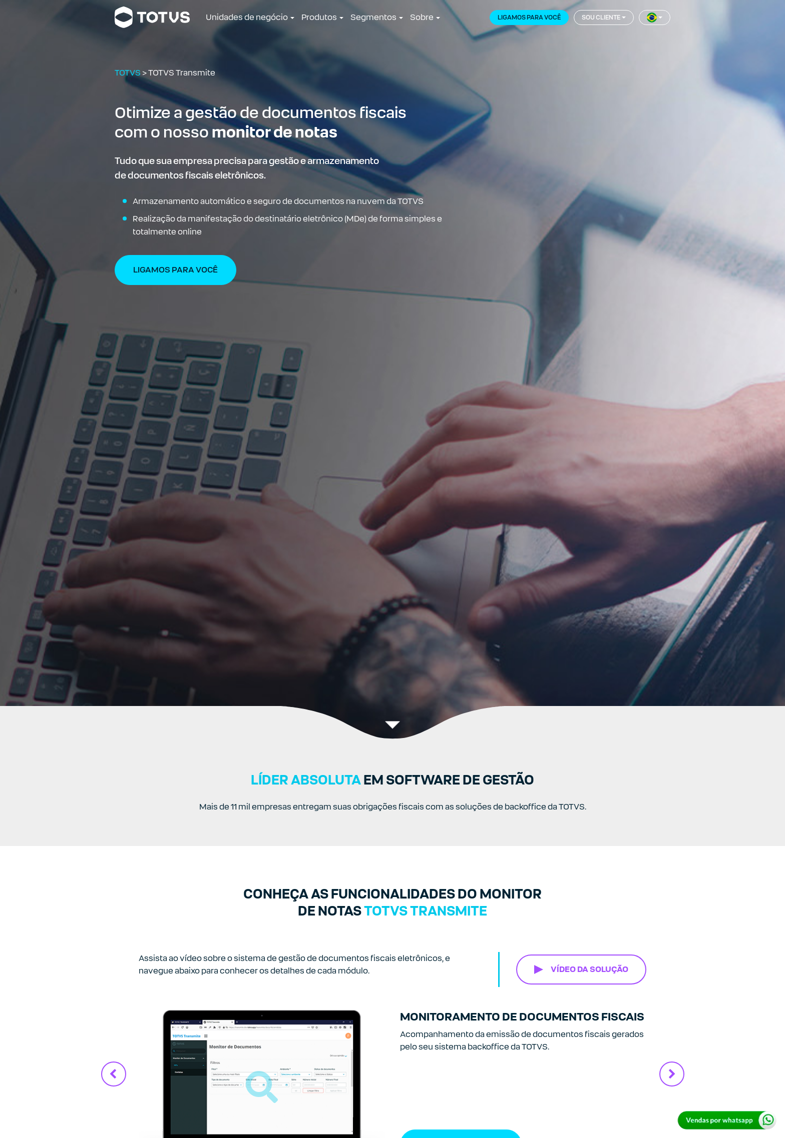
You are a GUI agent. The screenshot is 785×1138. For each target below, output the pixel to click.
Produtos (319, 17)
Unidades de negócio (247, 17)
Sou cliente (601, 17)
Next (671, 1074)
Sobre (422, 17)
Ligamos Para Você (175, 269)
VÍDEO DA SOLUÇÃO (589, 969)
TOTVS (128, 73)
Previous (113, 1074)
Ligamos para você (529, 17)
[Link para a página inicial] (152, 17)
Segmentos (373, 17)
